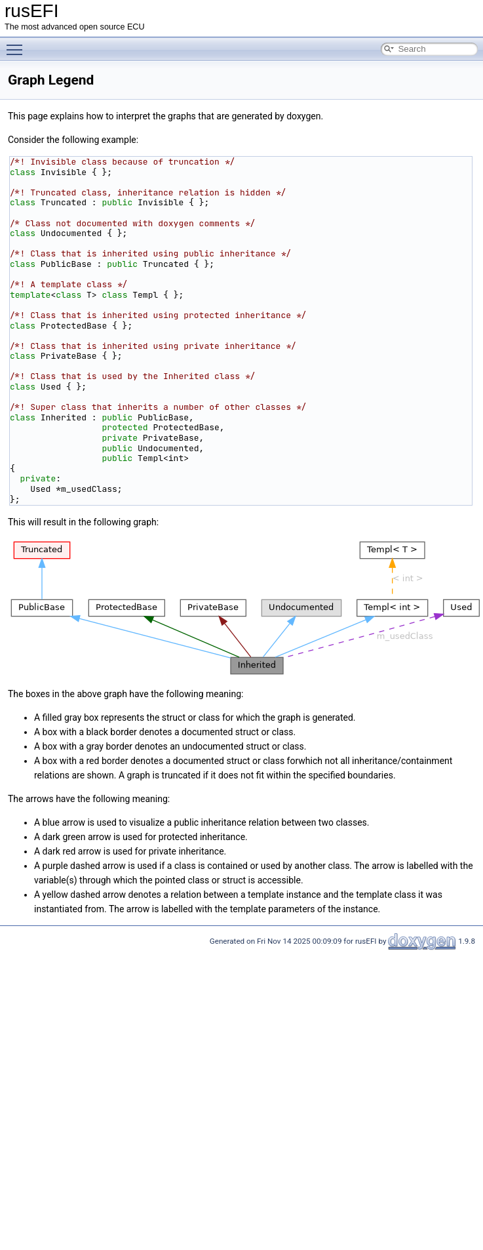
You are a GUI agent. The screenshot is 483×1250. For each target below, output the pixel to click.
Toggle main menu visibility (18, 43)
